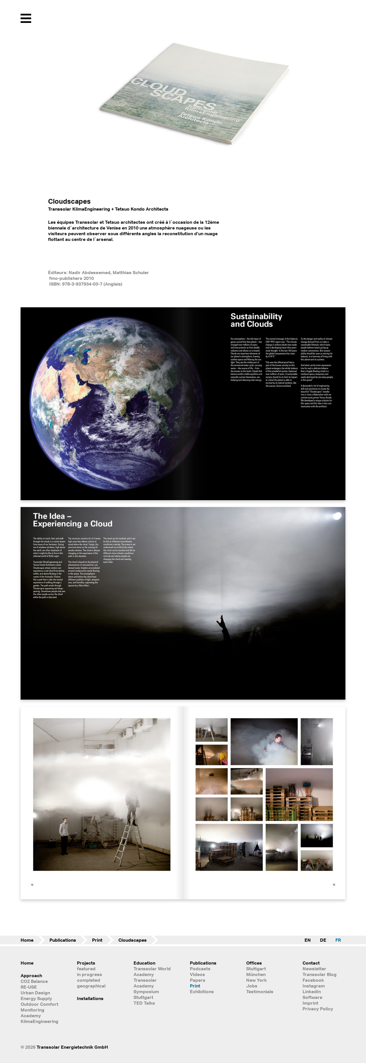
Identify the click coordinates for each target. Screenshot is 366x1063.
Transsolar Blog (320, 974)
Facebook (313, 980)
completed (88, 980)
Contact (311, 963)
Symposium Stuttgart (146, 994)
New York (256, 980)
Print (97, 940)
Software (312, 997)
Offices (254, 963)
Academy (31, 1015)
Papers (197, 980)
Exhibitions (202, 991)
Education (144, 963)
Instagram (314, 986)
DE (323, 940)
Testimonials (259, 991)
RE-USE (29, 987)
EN (308, 940)
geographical (91, 986)
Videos (197, 974)
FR (338, 940)
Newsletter (314, 968)
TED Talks (144, 1003)
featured (86, 968)
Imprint (310, 1003)
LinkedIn (312, 991)
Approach (31, 975)
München (256, 974)
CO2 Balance (34, 981)
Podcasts (200, 968)
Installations (90, 998)
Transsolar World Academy (152, 971)
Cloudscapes (132, 940)
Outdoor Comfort (39, 1004)
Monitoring (32, 1010)
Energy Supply (36, 998)
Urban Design (35, 992)
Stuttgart (256, 968)
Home (27, 940)
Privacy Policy (318, 1008)
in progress (89, 974)
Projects (86, 963)
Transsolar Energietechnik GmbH (72, 1047)
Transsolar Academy (145, 983)
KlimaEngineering (39, 1021)
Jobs (251, 986)
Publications (62, 940)
